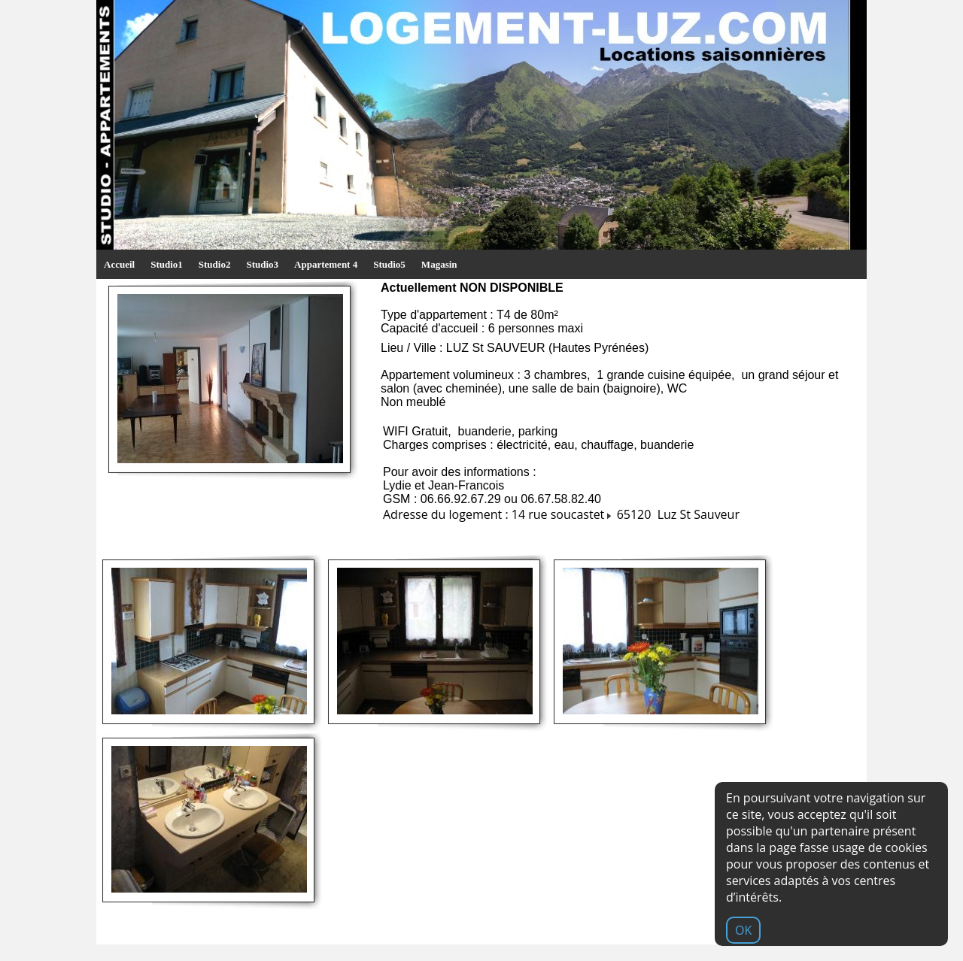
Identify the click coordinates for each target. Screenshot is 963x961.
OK (743, 930)
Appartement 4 (325, 264)
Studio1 (166, 264)
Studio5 (389, 264)
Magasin (439, 264)
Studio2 (215, 264)
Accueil (119, 264)
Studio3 (262, 264)
